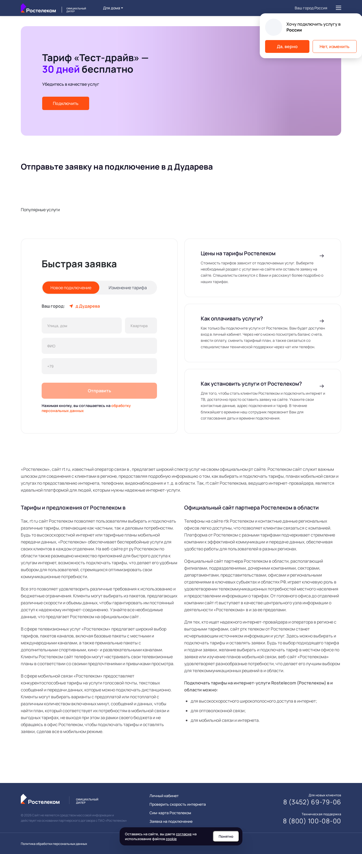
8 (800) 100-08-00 (312, 821)
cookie (171, 838)
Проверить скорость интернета (177, 804)
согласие (184, 834)
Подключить (65, 103)
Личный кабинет (164, 796)
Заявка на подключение (170, 821)
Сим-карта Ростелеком (170, 813)
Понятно (226, 836)
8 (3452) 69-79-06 (312, 802)
